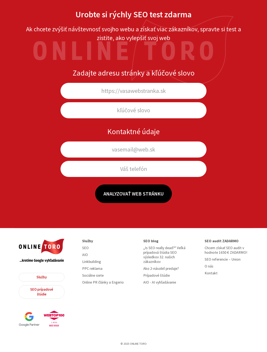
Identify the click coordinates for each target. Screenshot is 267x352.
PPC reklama (92, 268)
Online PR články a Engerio (103, 282)
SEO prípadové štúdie (41, 291)
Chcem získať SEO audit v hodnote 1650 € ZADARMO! (226, 250)
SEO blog (150, 241)
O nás (209, 266)
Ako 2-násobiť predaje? (161, 268)
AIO (85, 254)
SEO (85, 248)
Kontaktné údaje (133, 131)
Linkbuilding (91, 261)
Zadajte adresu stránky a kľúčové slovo (134, 73)
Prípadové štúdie (156, 275)
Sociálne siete (93, 275)
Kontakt (211, 273)
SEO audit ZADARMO (222, 241)
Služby (42, 277)
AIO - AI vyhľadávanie (159, 282)
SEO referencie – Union (223, 259)
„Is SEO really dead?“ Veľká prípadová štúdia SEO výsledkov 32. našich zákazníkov (164, 255)
